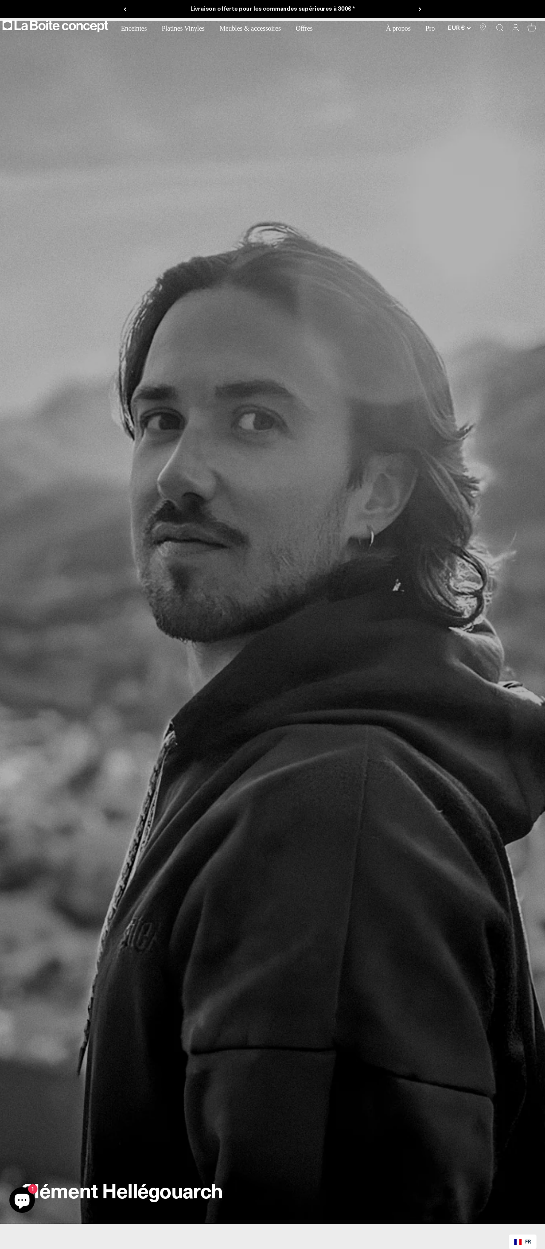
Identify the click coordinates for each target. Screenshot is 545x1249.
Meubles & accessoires (253, 28)
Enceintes (137, 28)
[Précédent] (124, 9)
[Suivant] (420, 9)
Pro (433, 28)
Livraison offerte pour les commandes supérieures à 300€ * (272, 9)
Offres (307, 28)
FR (522, 1241)
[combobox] (522, 1242)
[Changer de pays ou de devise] (459, 27)
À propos (401, 28)
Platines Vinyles (186, 28)
